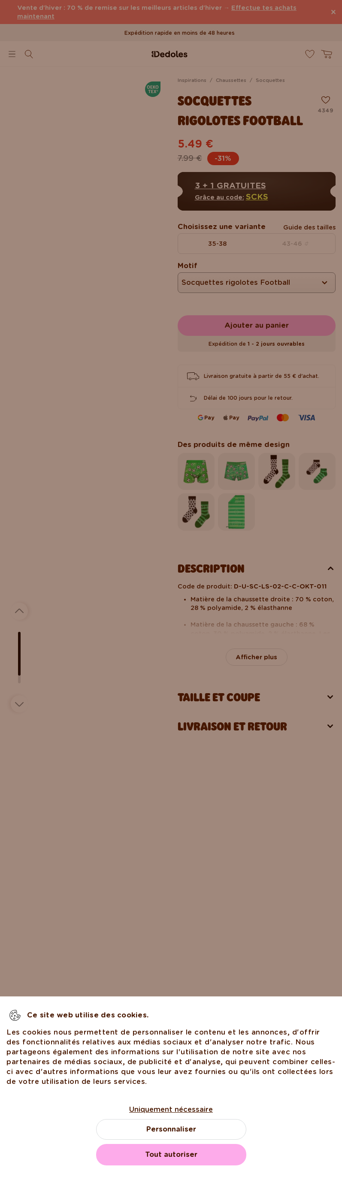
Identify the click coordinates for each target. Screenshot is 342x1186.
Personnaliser (171, 1129)
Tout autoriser (171, 1154)
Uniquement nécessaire (171, 1109)
